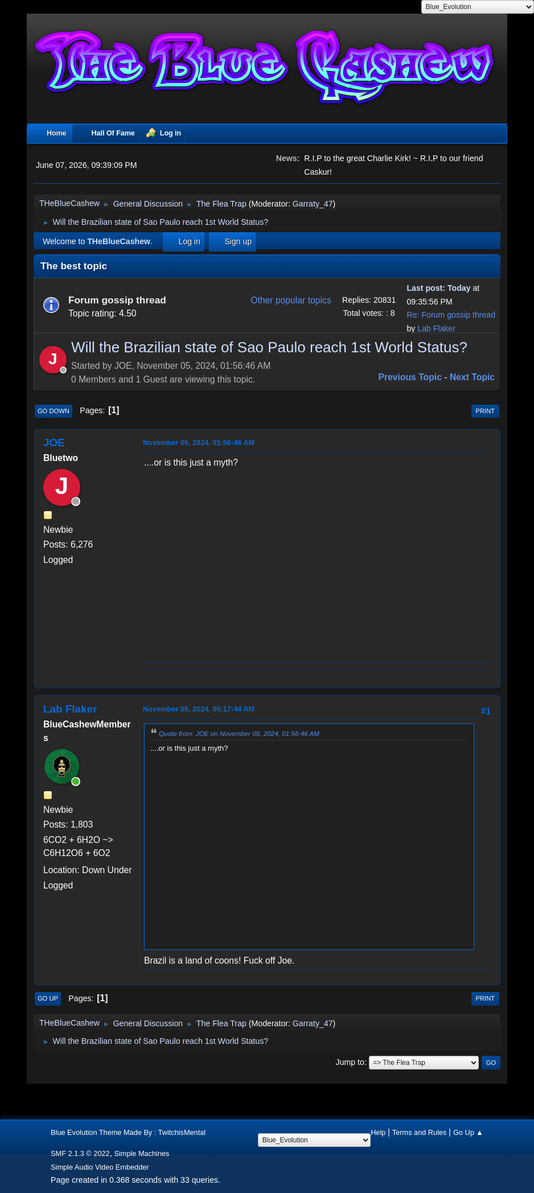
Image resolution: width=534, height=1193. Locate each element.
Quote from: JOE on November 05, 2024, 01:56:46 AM (239, 733)
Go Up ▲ (468, 1132)
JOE (54, 443)
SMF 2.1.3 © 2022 (80, 1153)
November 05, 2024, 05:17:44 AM (198, 709)
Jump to (350, 1062)
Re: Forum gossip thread (450, 314)
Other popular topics (290, 300)
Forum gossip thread (117, 300)
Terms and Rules (419, 1132)
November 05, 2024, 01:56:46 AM (198, 442)
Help (378, 1132)
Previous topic (410, 377)
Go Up (48, 998)
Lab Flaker (436, 328)
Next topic (472, 377)
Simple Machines (141, 1153)
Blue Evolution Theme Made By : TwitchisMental (128, 1132)
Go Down (53, 411)
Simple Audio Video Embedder (100, 1167)
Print (485, 411)
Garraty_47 (313, 203)
